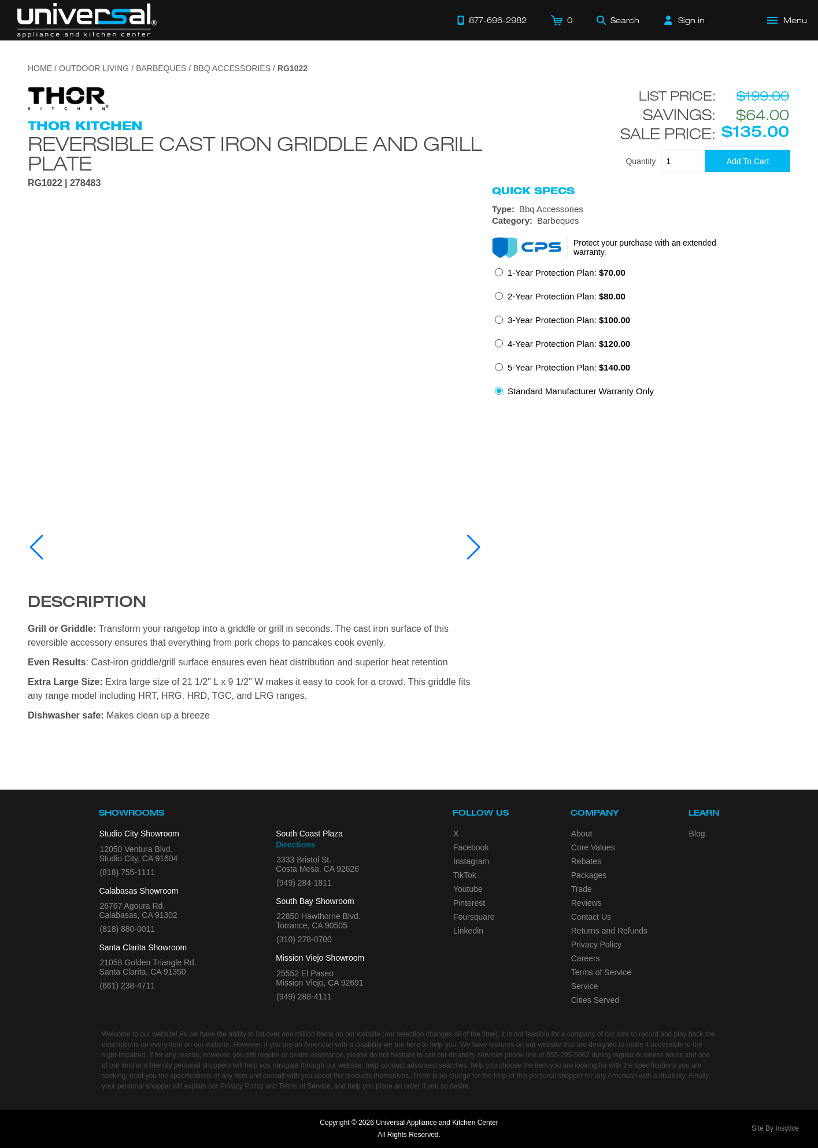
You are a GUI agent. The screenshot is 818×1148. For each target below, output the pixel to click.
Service (584, 986)
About (582, 833)
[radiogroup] (641, 335)
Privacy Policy (596, 944)
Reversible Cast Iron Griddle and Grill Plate (255, 153)
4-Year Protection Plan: (569, 344)
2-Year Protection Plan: (566, 296)
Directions (295, 844)
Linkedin (468, 930)
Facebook (470, 847)
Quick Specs (533, 190)
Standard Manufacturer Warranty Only (581, 391)
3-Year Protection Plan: (569, 320)
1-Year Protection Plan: (566, 272)
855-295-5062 (568, 1055)
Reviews (586, 903)
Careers (585, 958)
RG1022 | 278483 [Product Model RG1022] (64, 183)
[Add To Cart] (747, 161)
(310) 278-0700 (304, 939)
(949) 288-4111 (304, 996)
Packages (588, 875)
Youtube (468, 889)
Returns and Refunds (609, 930)
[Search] (618, 20)
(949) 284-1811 (304, 882)
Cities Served (595, 1000)
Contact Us (591, 916)
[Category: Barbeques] (641, 220)
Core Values (593, 847)
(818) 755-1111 (127, 872)
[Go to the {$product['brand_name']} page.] (68, 98)
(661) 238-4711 (127, 985)
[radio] (560, 276)
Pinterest (469, 903)
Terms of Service (601, 972)
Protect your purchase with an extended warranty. (644, 247)
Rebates (586, 861)
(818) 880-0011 (127, 929)
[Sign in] (684, 20)
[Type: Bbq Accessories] (641, 209)
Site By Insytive (775, 1128)
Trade (581, 889)
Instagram (471, 861)
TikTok (464, 875)
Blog (697, 833)
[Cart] (562, 20)
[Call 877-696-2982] (492, 20)
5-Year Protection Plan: (569, 367)
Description (87, 603)
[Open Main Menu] (787, 20)
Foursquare (474, 916)
